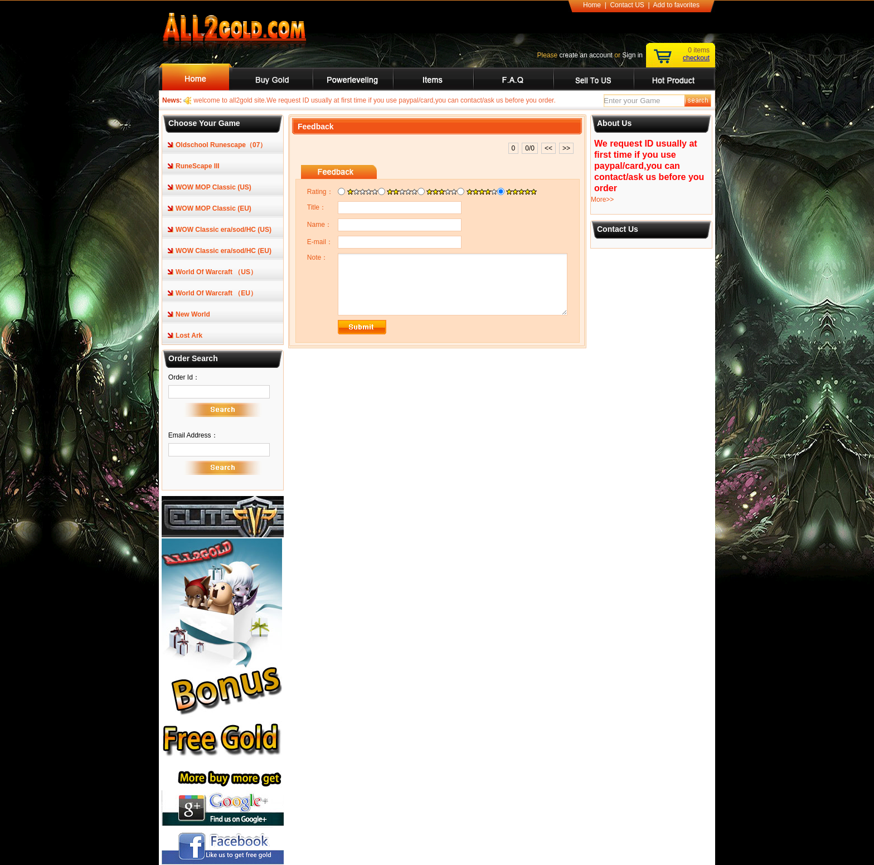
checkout (696, 58)
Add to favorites (676, 5)
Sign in (632, 55)
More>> (602, 199)
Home (592, 5)
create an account (586, 55)
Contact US (627, 5)
